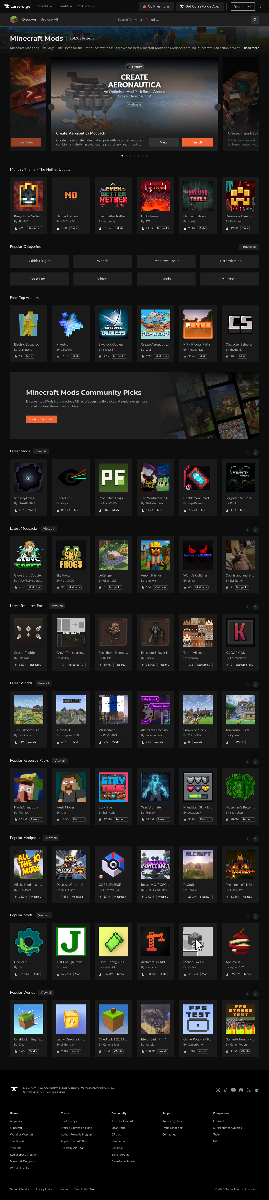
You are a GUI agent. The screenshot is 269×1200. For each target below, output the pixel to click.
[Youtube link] (233, 1089)
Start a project (70, 1121)
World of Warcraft (21, 1134)
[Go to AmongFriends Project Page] (155, 564)
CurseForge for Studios (227, 1128)
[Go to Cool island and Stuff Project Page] (240, 564)
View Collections (41, 419)
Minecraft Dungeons (23, 1161)
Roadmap (118, 1148)
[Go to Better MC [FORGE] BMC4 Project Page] (155, 874)
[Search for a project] (183, 19)
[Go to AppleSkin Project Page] (240, 951)
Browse (44, 6)
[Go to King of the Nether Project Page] (28, 205)
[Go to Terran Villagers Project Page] (198, 642)
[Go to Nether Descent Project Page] (71, 205)
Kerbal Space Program (23, 1154)
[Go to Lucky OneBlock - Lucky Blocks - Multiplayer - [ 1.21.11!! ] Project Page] (71, 1028)
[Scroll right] (256, 452)
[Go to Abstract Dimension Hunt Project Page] (155, 719)
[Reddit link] (256, 1089)
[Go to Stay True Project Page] (113, 796)
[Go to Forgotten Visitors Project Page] (240, 487)
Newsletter (118, 1141)
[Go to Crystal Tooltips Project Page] (28, 642)
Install (197, 142)
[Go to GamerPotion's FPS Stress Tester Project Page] (240, 1028)
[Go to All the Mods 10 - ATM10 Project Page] (28, 874)
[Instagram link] (217, 1089)
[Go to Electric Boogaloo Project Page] (28, 333)
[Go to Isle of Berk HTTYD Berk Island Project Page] (155, 1028)
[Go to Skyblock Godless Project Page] (113, 333)
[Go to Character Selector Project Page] (240, 333)
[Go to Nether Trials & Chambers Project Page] (198, 205)
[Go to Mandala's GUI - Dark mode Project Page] (198, 796)
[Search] (255, 20)
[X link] (248, 1089)
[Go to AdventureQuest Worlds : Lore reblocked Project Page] (240, 719)
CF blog (116, 1134)
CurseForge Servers (124, 1161)
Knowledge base (172, 1121)
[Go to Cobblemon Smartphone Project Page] (198, 487)
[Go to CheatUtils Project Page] (71, 487)
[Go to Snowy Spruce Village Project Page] (198, 719)
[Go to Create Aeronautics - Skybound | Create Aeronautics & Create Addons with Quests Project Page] (155, 333)
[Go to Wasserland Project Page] (113, 719)
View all (41, 451)
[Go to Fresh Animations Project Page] (28, 796)
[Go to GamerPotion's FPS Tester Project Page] (198, 1028)
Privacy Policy (44, 1189)
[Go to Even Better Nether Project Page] (113, 205)
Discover (29, 19)
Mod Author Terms (86, 1189)
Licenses (63, 1189)
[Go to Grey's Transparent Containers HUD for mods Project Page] (71, 642)
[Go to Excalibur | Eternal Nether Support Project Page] (113, 642)
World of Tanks (19, 1168)
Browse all (249, 247)
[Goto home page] (17, 6)
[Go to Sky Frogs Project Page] (71, 564)
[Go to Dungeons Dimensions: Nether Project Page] (240, 205)
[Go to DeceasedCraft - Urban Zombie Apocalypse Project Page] (71, 874)
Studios (86, 6)
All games (16, 1121)
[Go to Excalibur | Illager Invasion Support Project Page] (155, 642)
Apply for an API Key (74, 1141)
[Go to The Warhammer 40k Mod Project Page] (155, 487)
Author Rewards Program (77, 1134)
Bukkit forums (120, 1154)
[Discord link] (241, 1089)
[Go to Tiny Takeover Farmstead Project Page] (28, 719)
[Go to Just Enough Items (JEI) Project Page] (71, 951)
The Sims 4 (17, 1141)
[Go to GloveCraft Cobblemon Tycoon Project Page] (28, 564)
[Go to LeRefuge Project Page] (113, 564)
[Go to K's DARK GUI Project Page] (240, 642)
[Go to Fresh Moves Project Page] (71, 796)
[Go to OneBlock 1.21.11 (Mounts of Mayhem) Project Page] (113, 1028)
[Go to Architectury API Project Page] (155, 951)
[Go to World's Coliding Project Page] (198, 564)
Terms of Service (19, 1189)
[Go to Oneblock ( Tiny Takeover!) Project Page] (28, 1028)
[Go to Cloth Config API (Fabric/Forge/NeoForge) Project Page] (113, 951)
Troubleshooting (172, 1128)
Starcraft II (16, 1148)
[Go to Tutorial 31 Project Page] (71, 719)
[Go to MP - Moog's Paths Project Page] (198, 333)
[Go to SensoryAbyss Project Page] (28, 487)
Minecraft (16, 1128)
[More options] (261, 6)
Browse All (49, 19)
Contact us (169, 1134)
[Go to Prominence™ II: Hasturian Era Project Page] (240, 874)
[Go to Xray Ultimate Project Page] (155, 796)
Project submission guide (76, 1128)
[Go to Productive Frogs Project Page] (113, 487)
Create (65, 6)
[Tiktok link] (225, 1089)
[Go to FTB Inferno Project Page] (155, 205)
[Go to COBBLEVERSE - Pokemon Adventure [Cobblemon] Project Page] (113, 874)
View (163, 142)
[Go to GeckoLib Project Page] (28, 951)
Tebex (216, 1134)
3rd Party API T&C (72, 1148)
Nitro (216, 1141)
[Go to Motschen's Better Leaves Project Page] (240, 796)
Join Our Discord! (123, 1121)
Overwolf (219, 1121)
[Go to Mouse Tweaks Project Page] (198, 951)
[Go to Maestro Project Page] (71, 333)
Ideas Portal (119, 1128)
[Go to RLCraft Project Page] (198, 874)
